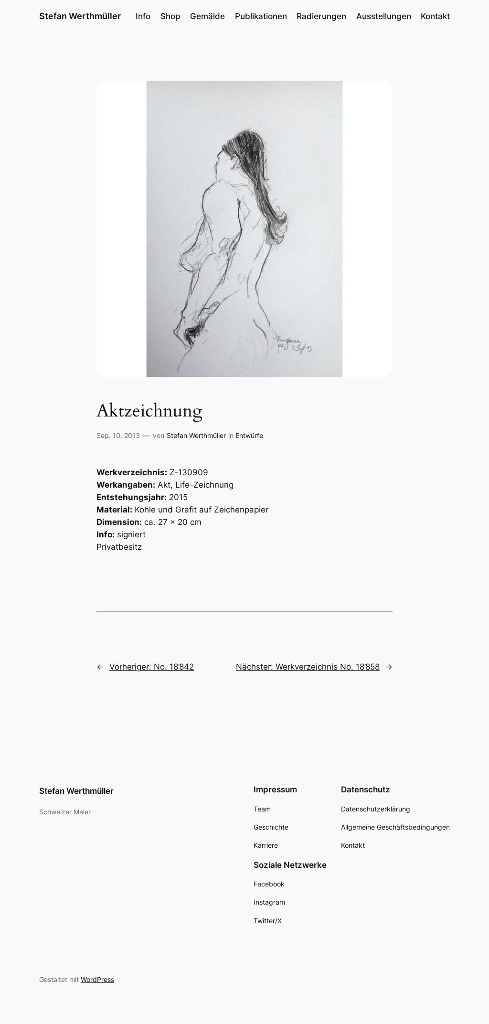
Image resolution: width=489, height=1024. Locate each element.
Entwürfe (249, 435)
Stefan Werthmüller (80, 16)
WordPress (97, 979)
